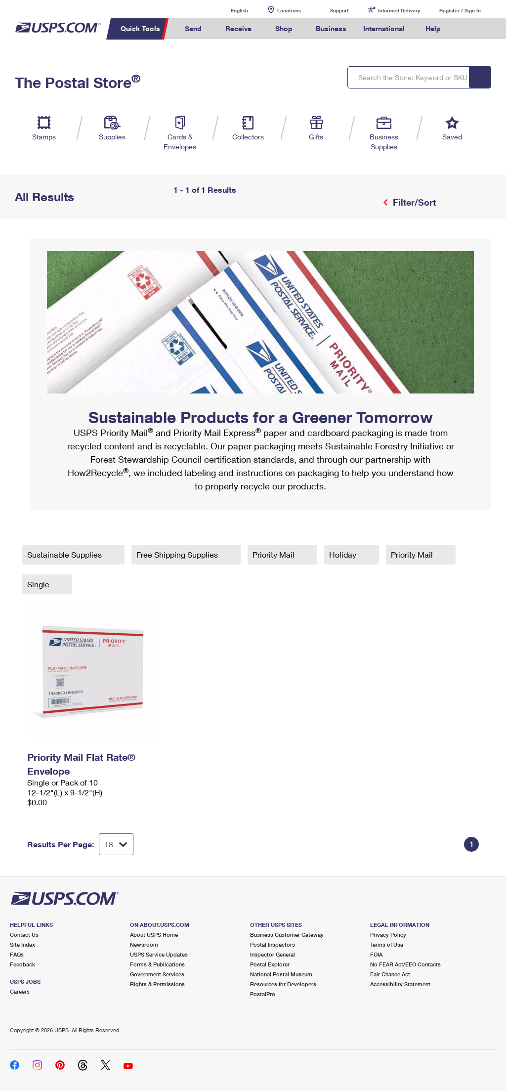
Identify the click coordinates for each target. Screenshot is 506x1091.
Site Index (22, 944)
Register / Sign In (460, 10)
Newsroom (144, 944)
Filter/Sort (413, 202)
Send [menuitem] (193, 28)
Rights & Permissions (157, 984)
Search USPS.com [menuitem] (466, 29)
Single (39, 584)
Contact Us (24, 934)
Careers (20, 991)
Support (339, 10)
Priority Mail (274, 554)
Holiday (343, 554)
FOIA (376, 954)
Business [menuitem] (331, 28)
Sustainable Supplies (65, 554)
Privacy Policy (388, 934)
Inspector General (272, 954)
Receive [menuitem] (238, 28)
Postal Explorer (270, 964)
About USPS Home (154, 934)
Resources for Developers (283, 984)
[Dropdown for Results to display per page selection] (116, 844)
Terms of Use (386, 944)
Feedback (22, 964)
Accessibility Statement (400, 984)
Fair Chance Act (390, 974)
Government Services (157, 974)
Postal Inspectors (272, 944)
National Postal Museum (281, 974)
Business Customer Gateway (287, 934)
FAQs (17, 954)
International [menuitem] (384, 28)
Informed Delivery (399, 10)
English (229, 10)
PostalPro (262, 994)
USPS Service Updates (159, 954)
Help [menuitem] (433, 28)
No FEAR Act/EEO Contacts (405, 964)
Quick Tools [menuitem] (140, 28)
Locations (289, 10)
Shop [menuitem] (284, 28)
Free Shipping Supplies (178, 554)
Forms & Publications (157, 964)
